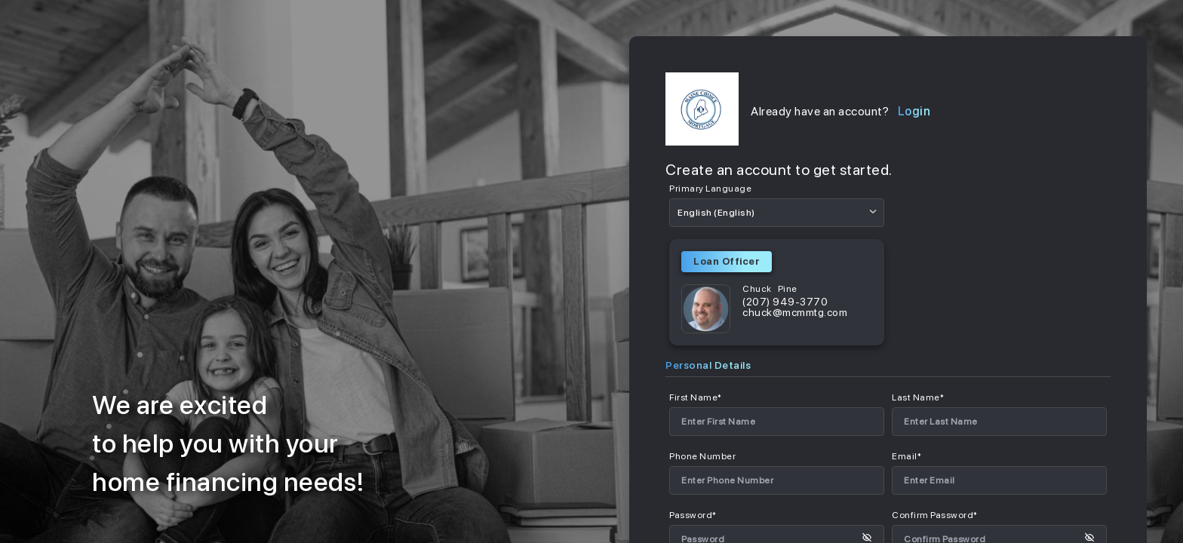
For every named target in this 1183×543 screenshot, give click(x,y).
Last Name (918, 397)
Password (693, 515)
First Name (695, 397)
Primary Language (710, 188)
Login (914, 112)
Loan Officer (726, 261)
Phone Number (702, 456)
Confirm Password (935, 515)
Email (906, 456)
